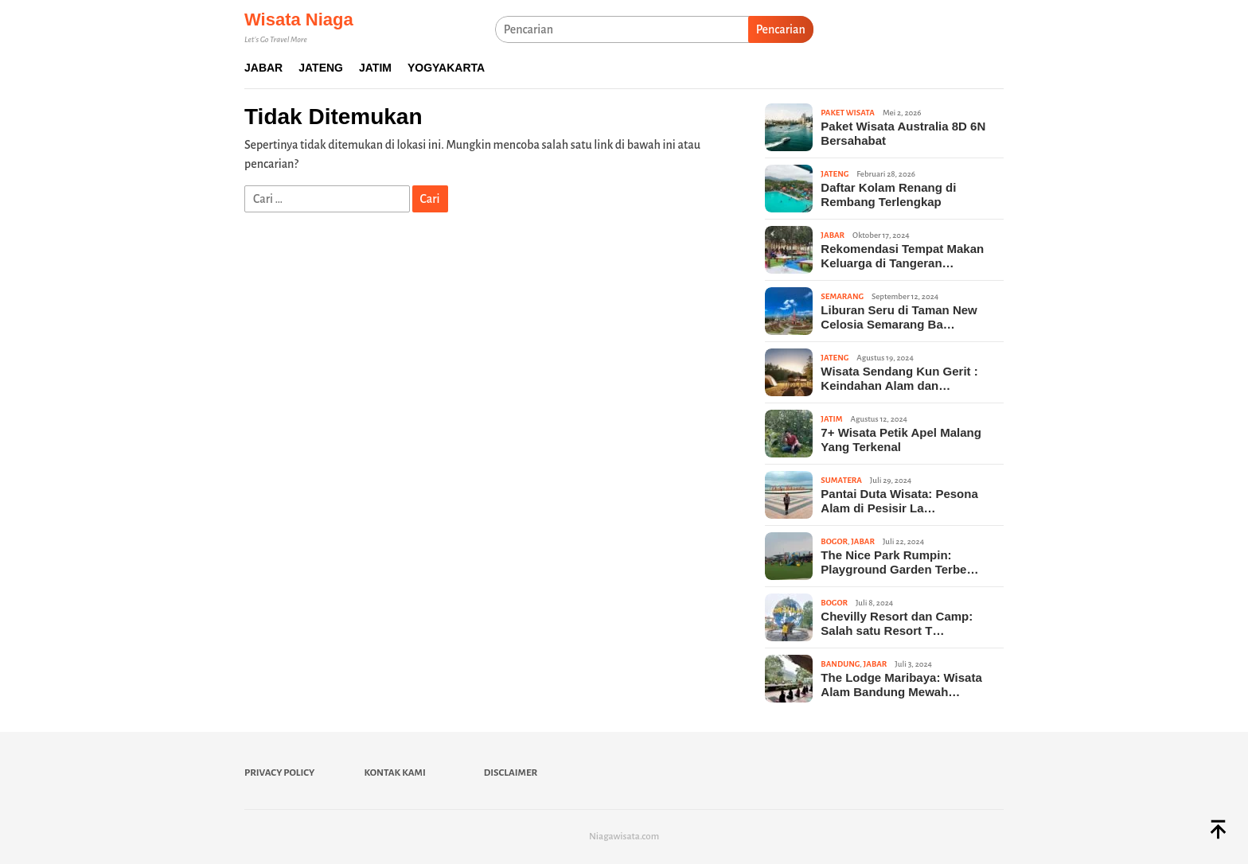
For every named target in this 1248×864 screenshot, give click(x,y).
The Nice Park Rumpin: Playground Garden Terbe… (899, 562)
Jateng (834, 173)
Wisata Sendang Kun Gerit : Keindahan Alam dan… (899, 378)
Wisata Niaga (298, 19)
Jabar (832, 235)
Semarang (842, 296)
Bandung (840, 664)
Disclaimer (510, 773)
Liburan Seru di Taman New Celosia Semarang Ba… (899, 317)
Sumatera (841, 480)
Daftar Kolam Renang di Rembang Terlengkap (888, 194)
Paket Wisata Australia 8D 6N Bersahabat (903, 133)
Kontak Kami (394, 773)
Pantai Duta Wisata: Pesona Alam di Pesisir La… (899, 501)
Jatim (831, 418)
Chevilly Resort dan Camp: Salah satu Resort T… (897, 623)
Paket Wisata (848, 112)
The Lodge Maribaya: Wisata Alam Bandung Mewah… (901, 685)
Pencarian (780, 29)
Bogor (834, 541)
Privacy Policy (279, 773)
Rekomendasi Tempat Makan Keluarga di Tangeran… (902, 256)
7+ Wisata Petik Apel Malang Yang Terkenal (901, 439)
